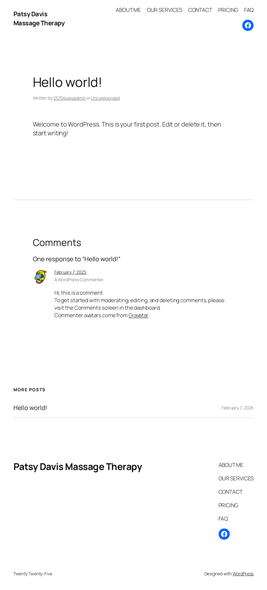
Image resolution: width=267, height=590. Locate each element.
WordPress (243, 574)
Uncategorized (105, 98)
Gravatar (138, 315)
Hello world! (30, 408)
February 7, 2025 (70, 272)
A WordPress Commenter (78, 279)
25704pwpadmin (69, 98)
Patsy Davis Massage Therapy (39, 18)
